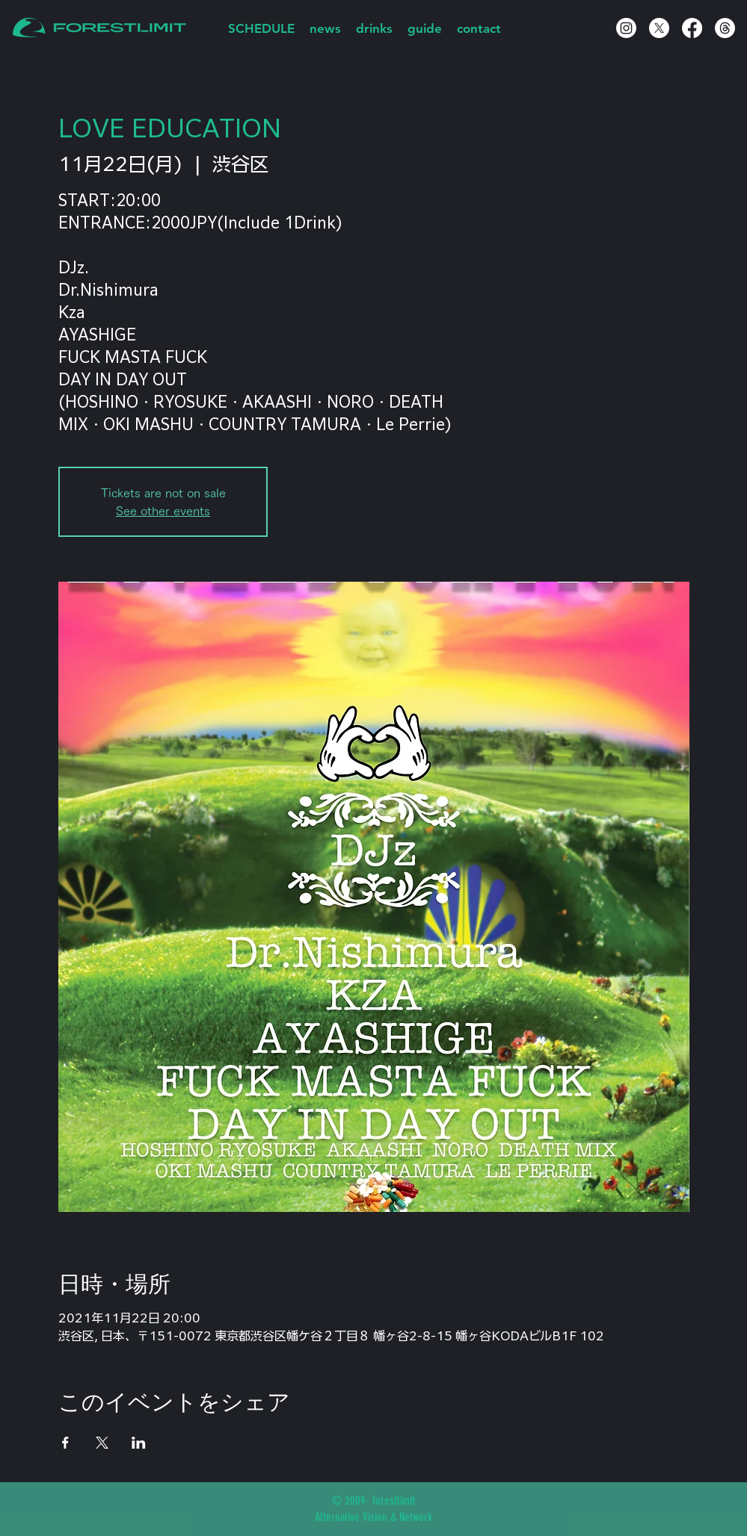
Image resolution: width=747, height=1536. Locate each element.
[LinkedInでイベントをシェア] (139, 1443)
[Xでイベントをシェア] (102, 1443)
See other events (163, 511)
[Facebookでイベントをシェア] (65, 1443)
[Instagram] (626, 28)
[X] (659, 28)
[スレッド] (725, 28)
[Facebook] (692, 28)
